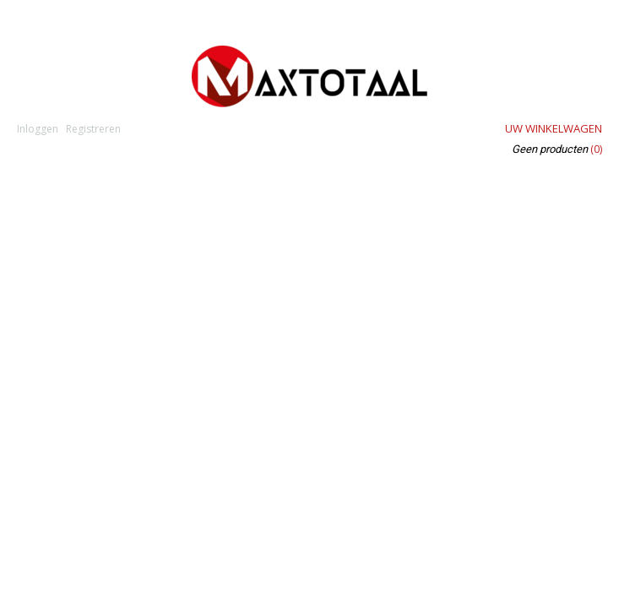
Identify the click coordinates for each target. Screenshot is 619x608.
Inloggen (37, 129)
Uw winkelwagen (553, 128)
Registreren (93, 129)
